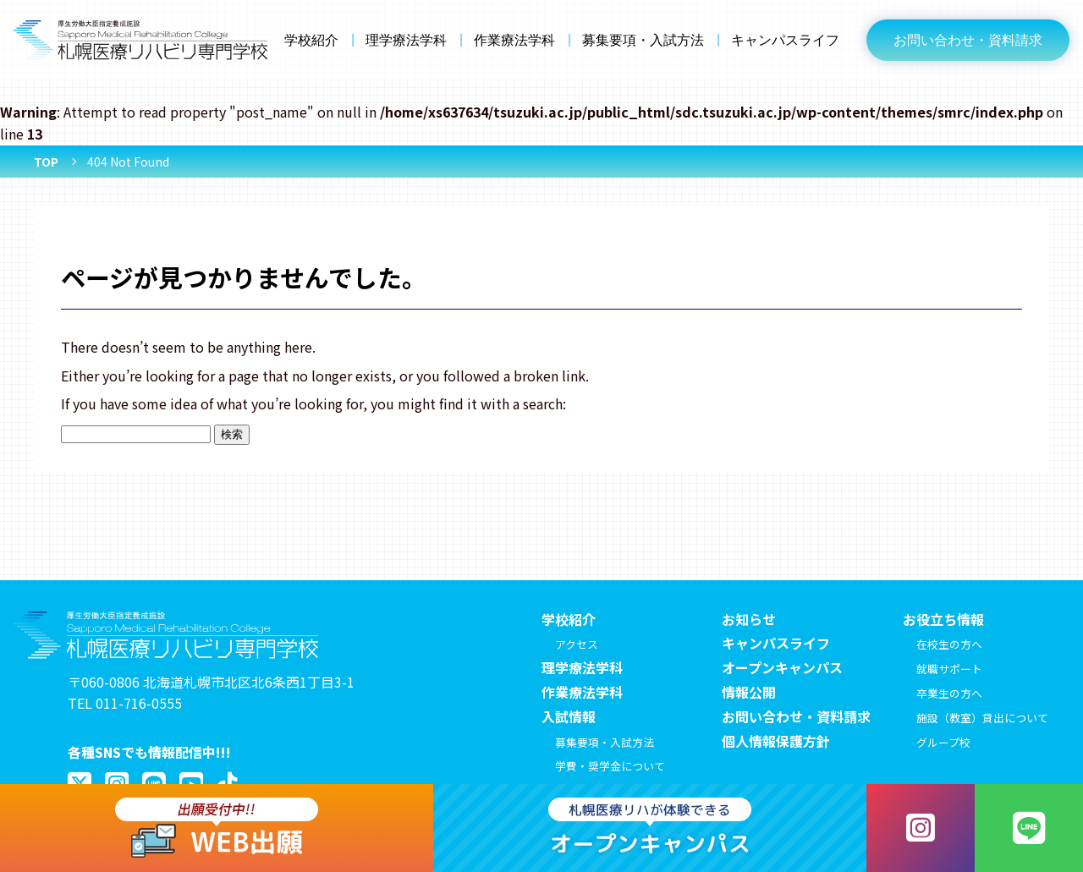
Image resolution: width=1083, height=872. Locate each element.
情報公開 (749, 692)
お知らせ (749, 619)
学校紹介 (311, 40)
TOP (46, 161)
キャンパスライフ (785, 40)
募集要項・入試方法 (643, 40)
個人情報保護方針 (776, 741)
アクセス (576, 644)
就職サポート (949, 669)
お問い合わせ (967, 40)
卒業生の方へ (949, 693)
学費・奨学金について (610, 766)
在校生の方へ (949, 644)
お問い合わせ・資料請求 (796, 716)
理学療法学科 (406, 40)
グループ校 (943, 742)
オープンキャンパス (782, 667)
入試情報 (569, 716)
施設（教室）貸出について (982, 718)
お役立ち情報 (943, 619)
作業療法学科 (514, 40)
